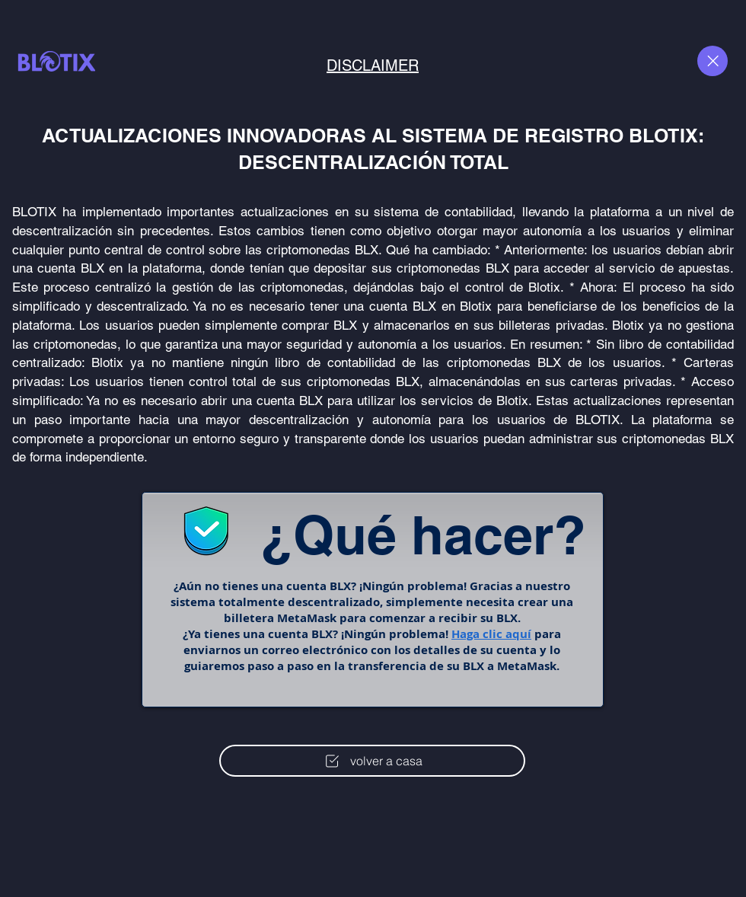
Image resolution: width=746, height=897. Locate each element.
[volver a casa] (372, 761)
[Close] (712, 61)
